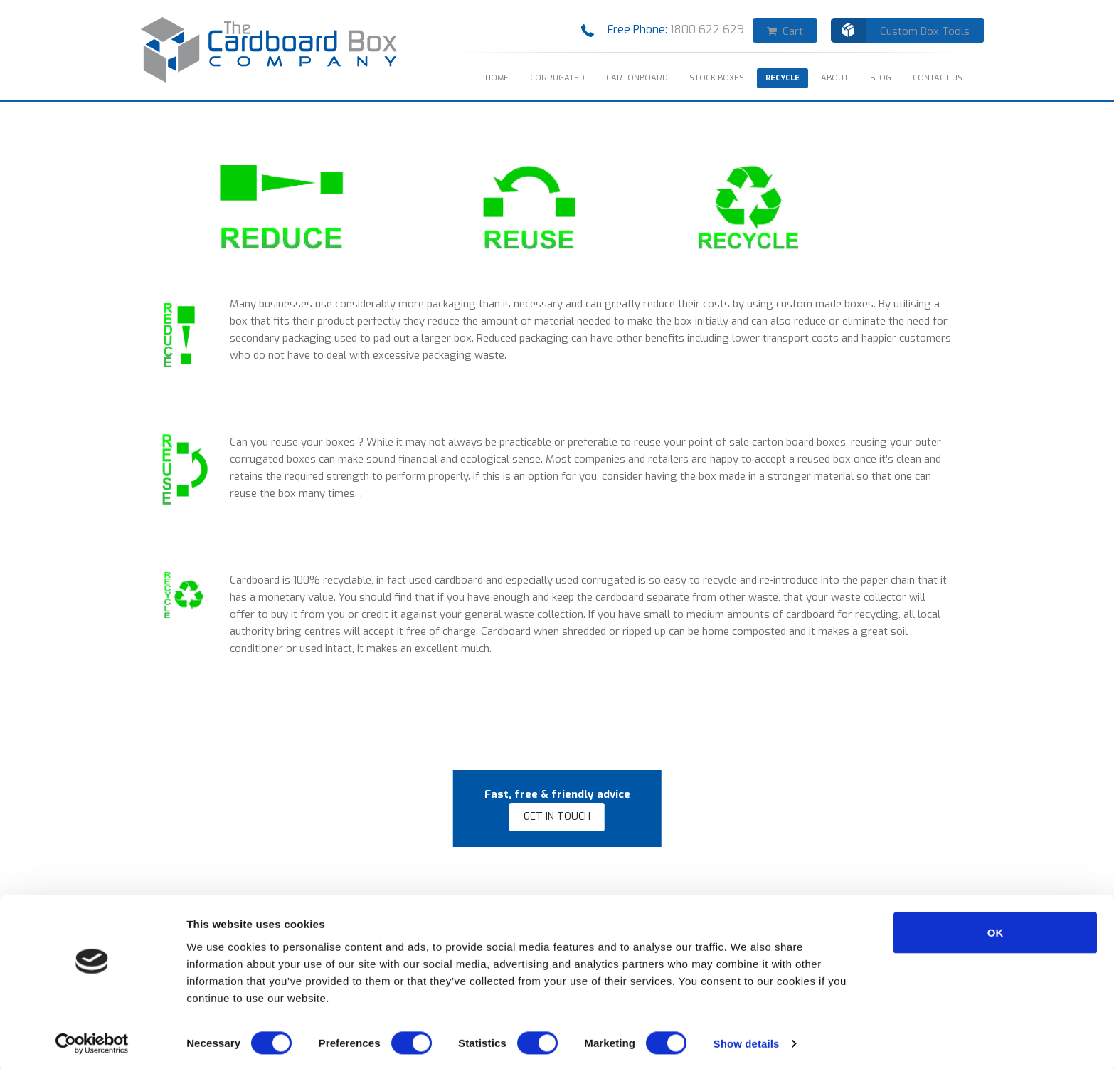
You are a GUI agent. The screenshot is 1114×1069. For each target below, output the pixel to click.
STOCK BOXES (716, 78)
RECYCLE (782, 78)
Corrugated (557, 78)
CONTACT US (937, 78)
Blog (880, 78)
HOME (497, 78)
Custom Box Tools (925, 31)
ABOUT (835, 78)
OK (995, 929)
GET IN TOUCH (557, 816)
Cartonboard (637, 78)
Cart (785, 31)
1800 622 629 (710, 29)
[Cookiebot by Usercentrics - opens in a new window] (92, 1041)
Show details (747, 1041)
